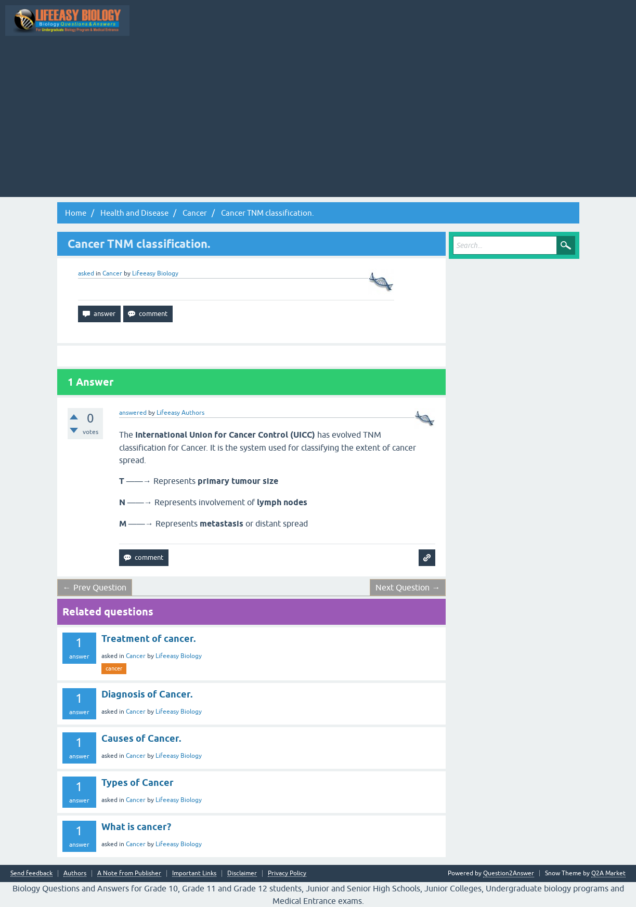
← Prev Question (94, 587)
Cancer (112, 273)
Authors (74, 873)
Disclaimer (242, 873)
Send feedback (31, 873)
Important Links (194, 873)
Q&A (279, 28)
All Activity (242, 28)
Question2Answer (508, 873)
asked (86, 273)
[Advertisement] (318, 114)
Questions (316, 28)
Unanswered (391, 28)
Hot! (352, 28)
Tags (431, 28)
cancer (114, 668)
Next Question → (407, 587)
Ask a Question (517, 28)
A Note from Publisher (129, 873)
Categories (469, 28)
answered (133, 412)
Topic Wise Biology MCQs (176, 28)
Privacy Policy (287, 873)
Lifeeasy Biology (178, 656)
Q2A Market (608, 873)
